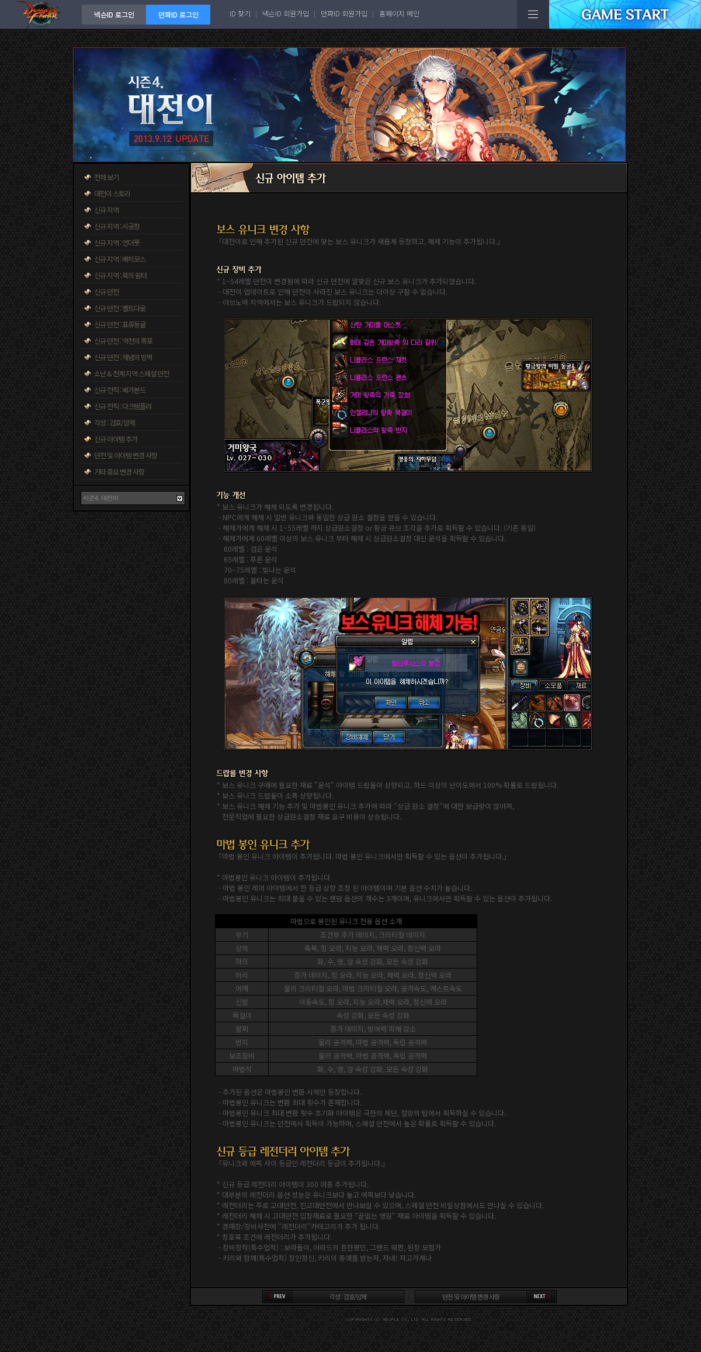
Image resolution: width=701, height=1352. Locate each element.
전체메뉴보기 (533, 14)
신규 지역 (106, 210)
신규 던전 (106, 291)
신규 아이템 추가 (115, 439)
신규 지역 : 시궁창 (117, 226)
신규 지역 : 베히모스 (119, 259)
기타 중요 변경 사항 (119, 471)
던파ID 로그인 (178, 14)
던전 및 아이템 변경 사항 (125, 455)
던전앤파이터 (41, 14)
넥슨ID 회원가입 (285, 13)
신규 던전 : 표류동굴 (119, 324)
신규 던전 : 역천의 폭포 (123, 340)
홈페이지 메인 (399, 13)
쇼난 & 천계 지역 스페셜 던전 (131, 373)
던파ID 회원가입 (344, 13)
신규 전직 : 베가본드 (119, 390)
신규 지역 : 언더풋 (117, 242)
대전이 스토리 (112, 193)
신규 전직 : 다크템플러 (122, 406)
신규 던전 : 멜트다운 (119, 308)
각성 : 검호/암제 (114, 422)
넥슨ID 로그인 (114, 14)
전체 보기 (106, 177)
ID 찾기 (240, 13)
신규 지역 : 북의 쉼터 (120, 275)
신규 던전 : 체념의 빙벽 (123, 357)
